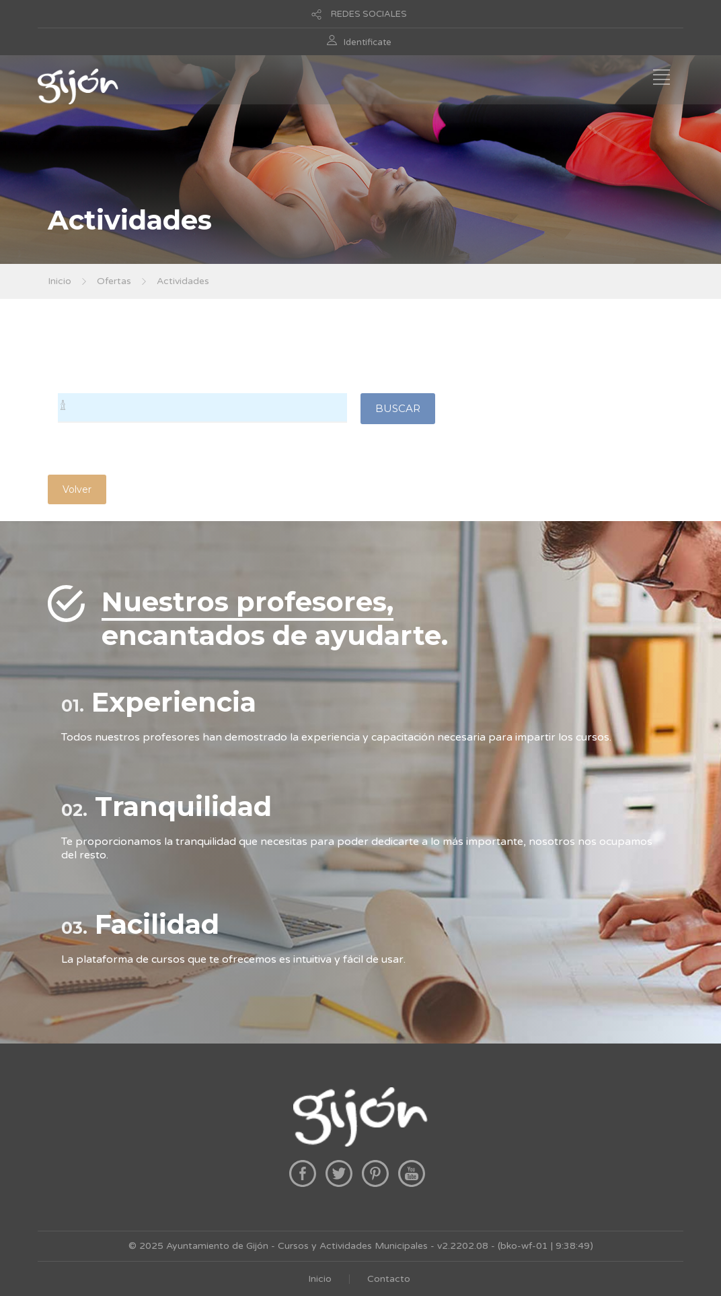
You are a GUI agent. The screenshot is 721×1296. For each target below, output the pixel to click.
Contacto (388, 1279)
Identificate (367, 42)
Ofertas (114, 281)
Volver (77, 489)
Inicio (59, 281)
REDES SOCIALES (369, 14)
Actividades (183, 281)
